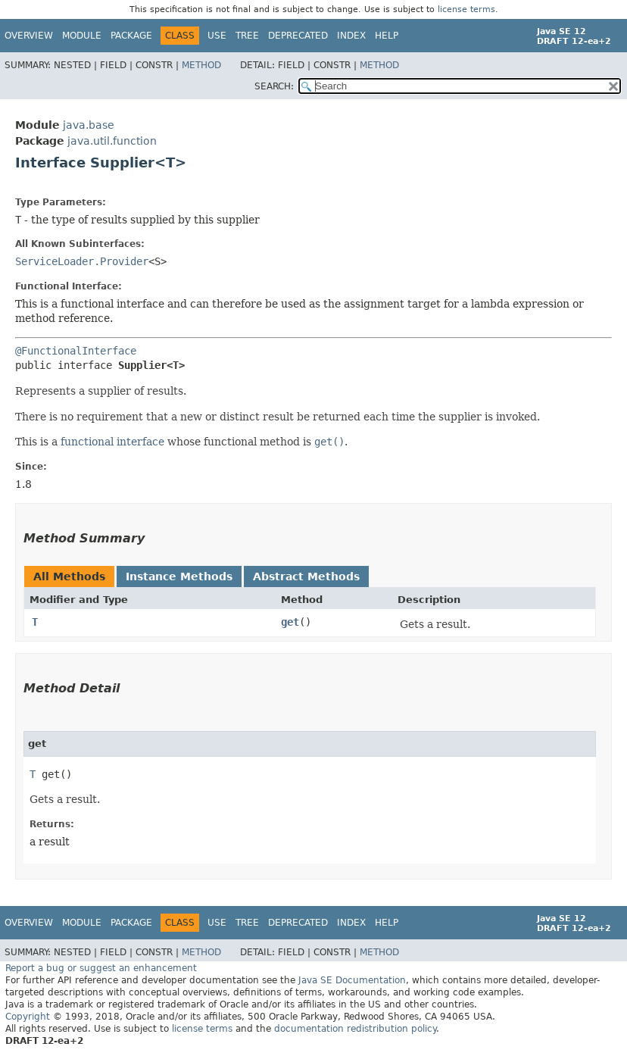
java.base (88, 125)
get (290, 622)
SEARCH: (274, 86)
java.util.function (112, 141)
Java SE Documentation (352, 980)
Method (201, 65)
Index (351, 35)
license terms (466, 9)
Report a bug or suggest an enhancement (101, 968)
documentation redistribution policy (355, 1028)
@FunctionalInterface (75, 351)
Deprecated (298, 35)
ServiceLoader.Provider (81, 261)
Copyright (27, 1016)
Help (386, 35)
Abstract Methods (306, 576)
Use (216, 35)
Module (81, 35)
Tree (247, 35)
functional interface (112, 442)
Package (131, 35)
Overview (29, 35)
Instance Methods (179, 576)
